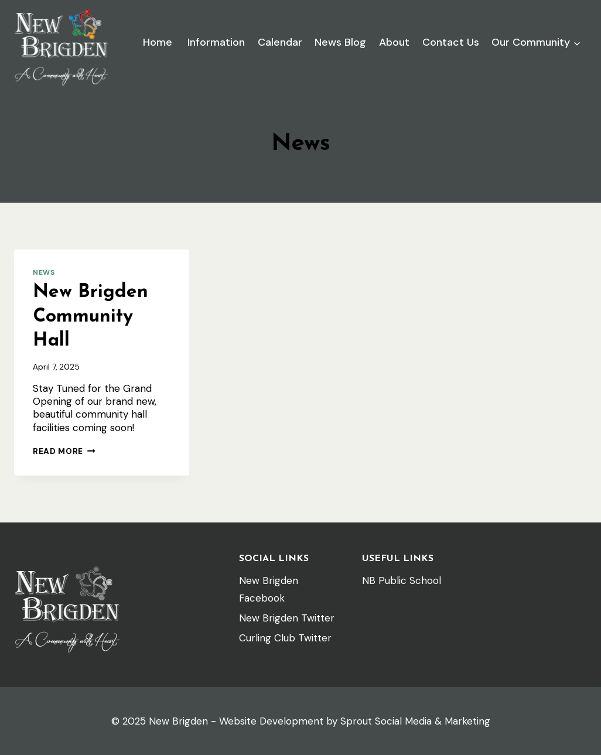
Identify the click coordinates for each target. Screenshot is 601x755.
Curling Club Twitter (285, 637)
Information (215, 42)
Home (157, 42)
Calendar (280, 42)
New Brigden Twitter (286, 617)
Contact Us (450, 42)
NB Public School (401, 580)
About (394, 42)
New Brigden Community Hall (90, 316)
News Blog (340, 42)
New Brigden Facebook (268, 589)
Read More (64, 451)
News (43, 272)
